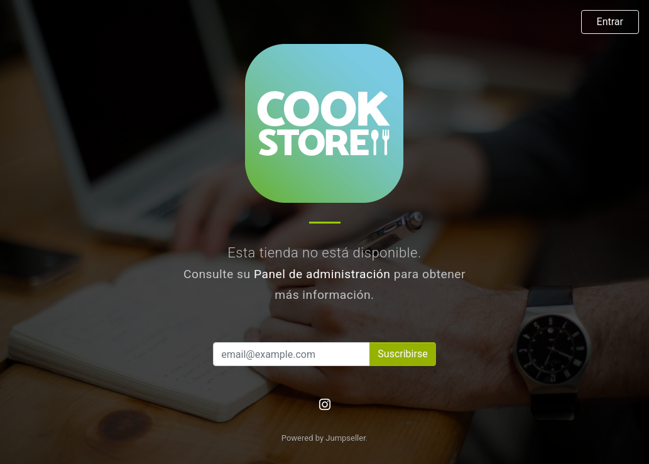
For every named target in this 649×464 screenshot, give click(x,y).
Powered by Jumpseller (323, 438)
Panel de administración (322, 274)
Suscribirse (402, 354)
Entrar (610, 22)
